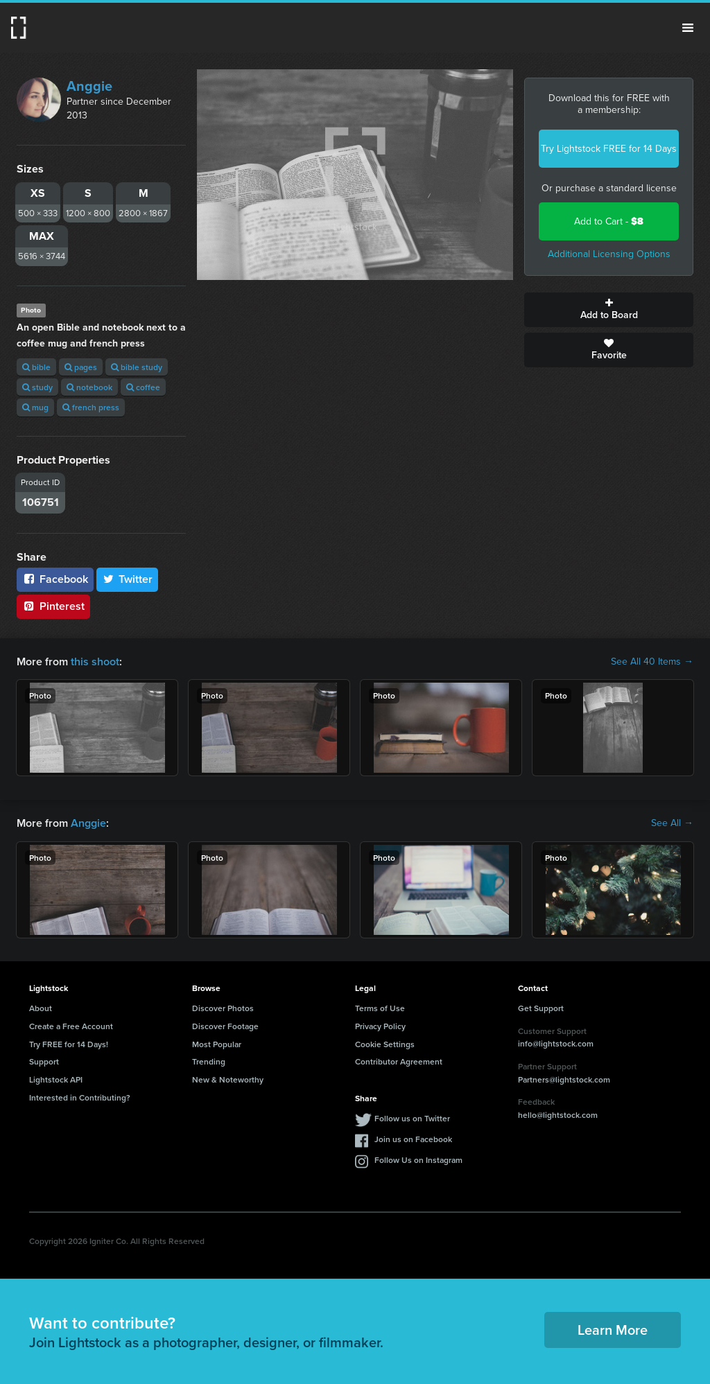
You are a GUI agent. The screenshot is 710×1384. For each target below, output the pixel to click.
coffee (143, 387)
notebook (89, 387)
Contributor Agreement (398, 1061)
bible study (136, 367)
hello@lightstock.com (558, 1115)
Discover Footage (225, 1026)
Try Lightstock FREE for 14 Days (609, 148)
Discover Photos (223, 1008)
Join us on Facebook (413, 1139)
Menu (688, 28)
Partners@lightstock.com (564, 1079)
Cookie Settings (385, 1044)
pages (80, 367)
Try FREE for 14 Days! (68, 1044)
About (40, 1008)
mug (35, 407)
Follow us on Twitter (412, 1118)
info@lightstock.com (556, 1043)
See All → (672, 823)
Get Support (541, 1008)
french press (90, 407)
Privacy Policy (380, 1026)
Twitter (127, 579)
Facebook (55, 579)
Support (44, 1061)
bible (36, 367)
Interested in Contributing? (79, 1097)
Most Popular (216, 1044)
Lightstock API (56, 1079)
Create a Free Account (71, 1026)
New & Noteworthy (227, 1079)
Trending (208, 1061)
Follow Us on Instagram (418, 1160)
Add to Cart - (608, 221)
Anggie (89, 86)
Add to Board (609, 310)
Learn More (613, 1330)
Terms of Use (380, 1008)
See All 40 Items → (652, 662)
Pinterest (53, 606)
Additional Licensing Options (609, 254)
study (37, 387)
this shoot (95, 661)
